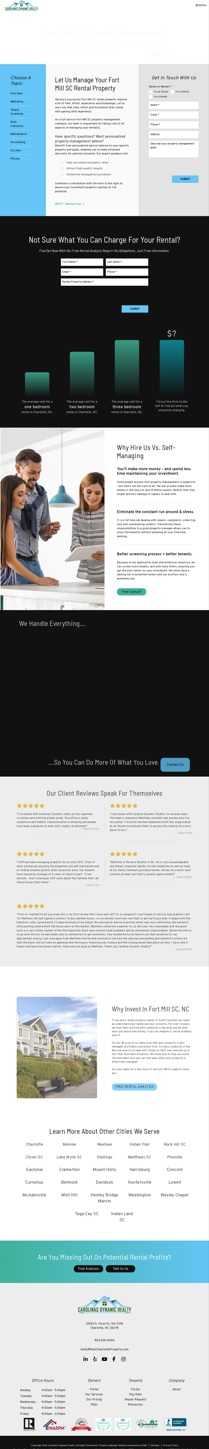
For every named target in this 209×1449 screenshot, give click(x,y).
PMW (144, 1445)
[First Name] (82, 262)
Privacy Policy (170, 1445)
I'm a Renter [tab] (182, 91)
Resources (135, 1405)
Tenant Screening (16, 112)
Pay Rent (135, 1395)
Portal (94, 1390)
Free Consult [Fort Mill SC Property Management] (132, 592)
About (176, 1390)
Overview (16, 93)
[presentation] (174, 165)
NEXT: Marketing (70, 204)
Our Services (94, 1395)
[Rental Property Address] (104, 282)
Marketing (16, 102)
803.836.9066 (150, 37)
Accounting (17, 142)
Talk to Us (120, 1269)
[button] (85, 1359)
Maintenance (18, 134)
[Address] (174, 134)
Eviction (15, 150)
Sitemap (155, 1445)
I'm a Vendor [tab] (160, 96)
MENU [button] (201, 5)
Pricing (15, 159)
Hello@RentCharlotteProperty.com (104, 1350)
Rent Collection (16, 124)
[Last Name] (127, 262)
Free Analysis (88, 1269)
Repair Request (135, 1400)
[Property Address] (92, 49)
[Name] (174, 105)
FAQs (94, 1405)
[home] (21, 5)
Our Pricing (94, 1400)
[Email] (174, 115)
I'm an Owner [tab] (160, 91)
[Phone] (174, 125)
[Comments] (174, 149)
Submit (157, 48)
